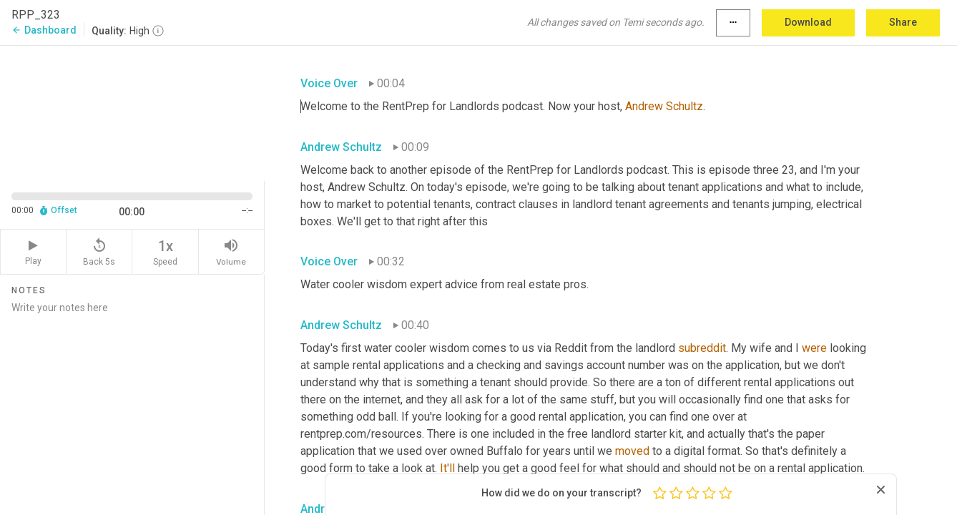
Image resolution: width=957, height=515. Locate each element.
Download (808, 22)
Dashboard (44, 30)
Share (903, 22)
